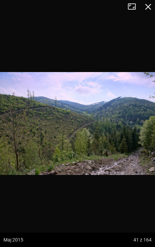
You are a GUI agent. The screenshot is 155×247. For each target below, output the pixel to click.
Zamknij (148, 7)
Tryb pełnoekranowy (134, 7)
